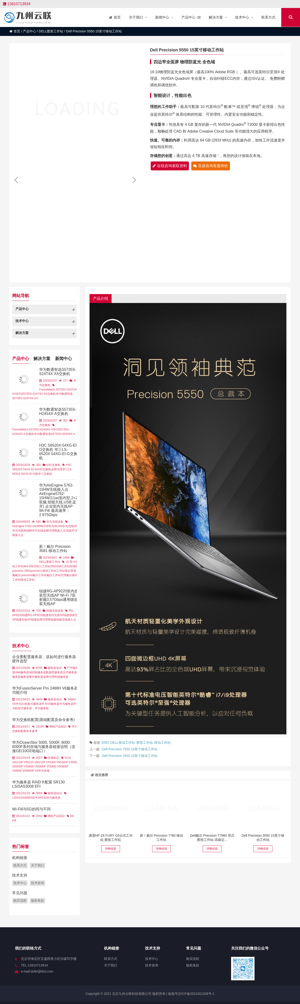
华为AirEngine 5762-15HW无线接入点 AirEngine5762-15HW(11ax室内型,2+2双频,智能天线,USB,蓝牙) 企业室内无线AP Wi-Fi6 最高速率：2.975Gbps (58, 500)
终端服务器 (61, 676)
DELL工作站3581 (46, 566)
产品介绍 (100, 298)
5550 (105, 742)
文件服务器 (70, 672)
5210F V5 (43, 762)
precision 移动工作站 (43, 570)
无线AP (70, 530)
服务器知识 (55, 668)
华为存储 (43, 770)
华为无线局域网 (22, 530)
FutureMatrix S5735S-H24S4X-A (32, 429)
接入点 (61, 530)
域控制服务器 (37, 672)
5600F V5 (44, 766)
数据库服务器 (54, 672)
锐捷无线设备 (54, 610)
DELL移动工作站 (122, 742)
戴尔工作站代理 (56, 575)
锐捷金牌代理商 (41, 619)
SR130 (42, 797)
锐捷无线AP (23, 619)
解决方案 (42, 358)
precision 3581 (21, 570)
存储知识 (53, 757)
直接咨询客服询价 (210, 166)
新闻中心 (63, 358)
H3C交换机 (53, 465)
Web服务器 (22, 672)
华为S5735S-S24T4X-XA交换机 (36, 393)
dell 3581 (29, 566)
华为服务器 (66, 703)
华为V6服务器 (50, 703)
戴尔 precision (24, 575)
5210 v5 (32, 762)
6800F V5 (32, 770)
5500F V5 (21, 766)
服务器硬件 (28, 676)
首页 (14, 31)
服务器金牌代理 (44, 676)
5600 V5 (32, 766)
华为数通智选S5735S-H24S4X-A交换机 (57, 411)
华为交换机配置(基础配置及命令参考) (43, 720)
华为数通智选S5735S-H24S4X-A (54, 434)
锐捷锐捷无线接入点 (63, 619)
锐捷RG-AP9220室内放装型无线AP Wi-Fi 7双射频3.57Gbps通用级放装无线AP (58, 597)
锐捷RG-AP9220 (32, 615)
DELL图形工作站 (51, 31)
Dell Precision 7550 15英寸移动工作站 (130, 749)
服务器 (16, 676)
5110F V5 (21, 762)
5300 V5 (54, 762)
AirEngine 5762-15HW (26, 526)
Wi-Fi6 (44, 526)
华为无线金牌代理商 (44, 530)
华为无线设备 (54, 521)
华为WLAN (55, 526)
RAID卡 (33, 797)
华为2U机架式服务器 (29, 703)
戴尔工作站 (40, 575)
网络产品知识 (57, 726)
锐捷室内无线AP (53, 615)
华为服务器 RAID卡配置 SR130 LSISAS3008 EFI (38, 784)
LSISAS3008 (20, 797)
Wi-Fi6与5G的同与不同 (31, 809)
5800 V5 (55, 766)
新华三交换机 (43, 473)
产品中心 (29, 31)
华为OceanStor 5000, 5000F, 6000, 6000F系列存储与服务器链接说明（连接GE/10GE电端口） (43, 746)
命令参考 (32, 731)
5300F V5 (66, 762)
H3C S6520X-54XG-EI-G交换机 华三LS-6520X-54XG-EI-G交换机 (58, 451)
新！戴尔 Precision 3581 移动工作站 (55, 548)
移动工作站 (162, 742)
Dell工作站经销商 (67, 566)
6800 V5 (21, 770)
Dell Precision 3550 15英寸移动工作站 (130, 756)
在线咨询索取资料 (170, 166)
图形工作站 (144, 742)
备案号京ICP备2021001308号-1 (190, 994)
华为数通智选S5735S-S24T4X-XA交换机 (57, 372)
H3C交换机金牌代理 (49, 469)
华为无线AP (69, 526)
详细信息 (110, 848)
